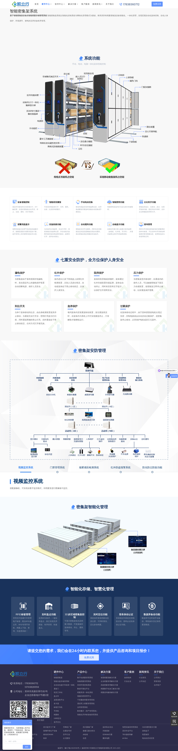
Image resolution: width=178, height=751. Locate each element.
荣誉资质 (157, 681)
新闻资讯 (144, 671)
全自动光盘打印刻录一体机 (64, 685)
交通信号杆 (67, 731)
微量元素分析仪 (89, 731)
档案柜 (56, 714)
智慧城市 (145, 734)
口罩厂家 (26, 731)
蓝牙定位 (57, 722)
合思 (84, 738)
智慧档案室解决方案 (108, 677)
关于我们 (159, 671)
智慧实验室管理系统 (130, 727)
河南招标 (106, 731)
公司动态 (142, 681)
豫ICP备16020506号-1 (73, 748)
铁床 (45, 738)
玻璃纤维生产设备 (50, 731)
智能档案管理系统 (84, 681)
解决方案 (72, 4)
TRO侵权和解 (127, 734)
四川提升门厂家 (49, 727)
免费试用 (157, 4)
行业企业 (127, 681)
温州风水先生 (108, 727)
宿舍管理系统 (28, 738)
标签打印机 (58, 707)
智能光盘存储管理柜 (61, 681)
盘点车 (56, 696)
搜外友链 (26, 727)
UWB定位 (57, 718)
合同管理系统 (82, 707)
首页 (37, 4)
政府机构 (127, 677)
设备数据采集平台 (30, 734)
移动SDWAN (48, 734)
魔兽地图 (106, 738)
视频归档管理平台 (84, 696)
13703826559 (32, 687)
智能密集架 (58, 677)
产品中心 (82, 671)
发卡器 (56, 703)
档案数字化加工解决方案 (110, 688)
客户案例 (129, 671)
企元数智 (66, 738)
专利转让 (26, 742)
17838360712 (131, 4)
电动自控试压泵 (148, 738)
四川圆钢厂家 (88, 727)
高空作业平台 (127, 731)
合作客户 (157, 685)
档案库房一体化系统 (85, 692)
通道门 (56, 688)
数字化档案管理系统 (85, 677)
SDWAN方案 (107, 734)
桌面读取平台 (59, 700)
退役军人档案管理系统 (86, 703)
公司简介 (157, 677)
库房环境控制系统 (84, 685)
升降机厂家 (67, 727)
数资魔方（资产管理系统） (87, 711)
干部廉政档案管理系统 (86, 700)
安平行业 (66, 734)
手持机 (56, 711)
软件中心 (59, 4)
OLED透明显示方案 (149, 727)
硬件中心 (46, 4)
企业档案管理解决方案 (109, 681)
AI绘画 (85, 734)
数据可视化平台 (83, 688)
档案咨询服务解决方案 (109, 692)
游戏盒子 (145, 731)
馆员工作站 (58, 692)
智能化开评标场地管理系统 (87, 714)
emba (125, 738)
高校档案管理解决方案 (109, 685)
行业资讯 (142, 677)
